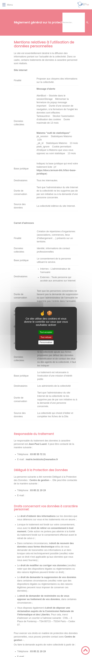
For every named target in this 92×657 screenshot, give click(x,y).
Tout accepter (46, 332)
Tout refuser (46, 337)
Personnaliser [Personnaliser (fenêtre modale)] (46, 342)
